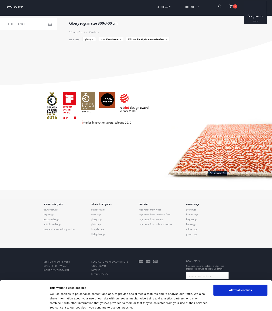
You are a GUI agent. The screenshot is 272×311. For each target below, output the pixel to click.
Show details (58, 303)
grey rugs (191, 209)
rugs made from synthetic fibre (154, 214)
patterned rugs (51, 219)
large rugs (48, 214)
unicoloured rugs (52, 224)
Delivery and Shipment (56, 261)
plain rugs (96, 224)
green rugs (191, 234)
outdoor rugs (98, 209)
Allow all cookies (240, 275)
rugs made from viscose (151, 219)
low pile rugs (97, 229)
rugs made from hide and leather (155, 224)
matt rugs (96, 214)
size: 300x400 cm (111, 39)
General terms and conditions (109, 261)
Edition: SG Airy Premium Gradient (147, 39)
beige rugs (191, 219)
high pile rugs (98, 234)
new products (50, 209)
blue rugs (191, 224)
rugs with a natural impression (59, 229)
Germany (163, 7)
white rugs (191, 229)
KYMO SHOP (14, 7)
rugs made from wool (150, 209)
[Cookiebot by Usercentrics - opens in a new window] (24, 303)
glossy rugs (96, 219)
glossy (89, 39)
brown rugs (192, 214)
